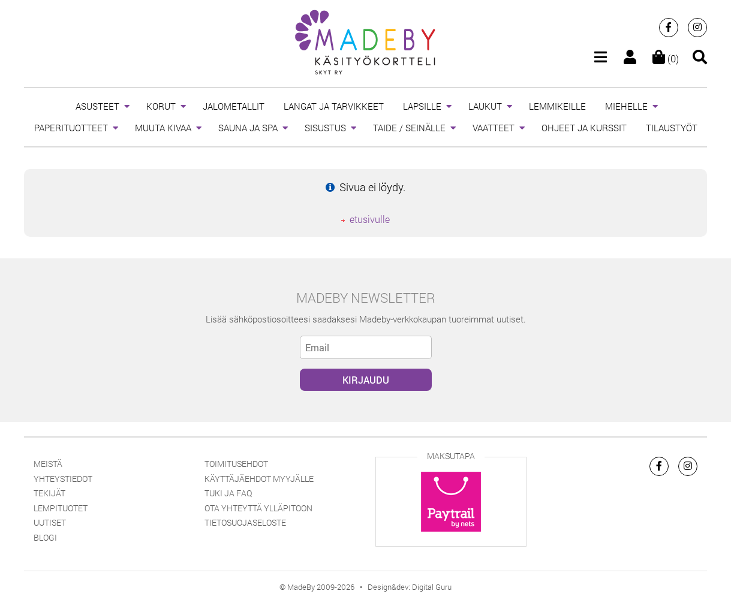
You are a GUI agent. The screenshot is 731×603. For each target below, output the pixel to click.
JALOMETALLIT (233, 106)
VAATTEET (494, 128)
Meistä (48, 463)
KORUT (161, 106)
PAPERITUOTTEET (71, 128)
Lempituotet (61, 508)
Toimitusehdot (236, 463)
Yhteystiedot (63, 478)
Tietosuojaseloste (245, 522)
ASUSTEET (97, 106)
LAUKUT (485, 106)
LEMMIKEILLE (557, 106)
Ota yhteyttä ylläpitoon (258, 508)
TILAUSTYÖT (671, 128)
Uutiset (50, 522)
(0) (665, 58)
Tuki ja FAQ (228, 493)
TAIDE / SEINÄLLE (409, 128)
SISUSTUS (325, 128)
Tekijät (49, 493)
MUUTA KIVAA (163, 128)
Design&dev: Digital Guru (410, 586)
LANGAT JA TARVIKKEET (334, 106)
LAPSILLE (422, 106)
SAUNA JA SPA (248, 128)
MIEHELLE (626, 106)
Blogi (45, 537)
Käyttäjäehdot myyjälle (259, 478)
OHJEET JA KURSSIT (584, 128)
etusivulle (370, 219)
